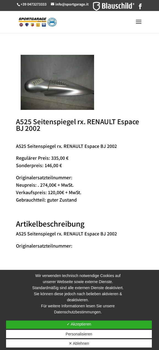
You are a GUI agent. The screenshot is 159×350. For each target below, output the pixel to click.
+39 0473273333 (33, 4)
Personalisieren (78, 334)
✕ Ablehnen (79, 343)
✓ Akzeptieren (79, 324)
